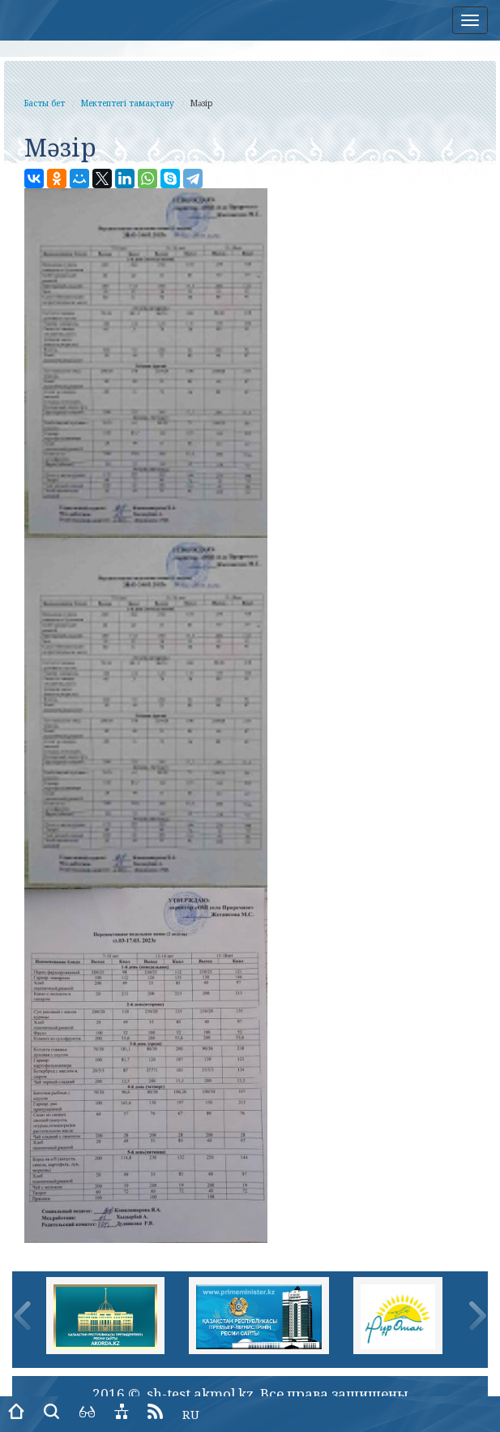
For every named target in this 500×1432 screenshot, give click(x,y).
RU (190, 1414)
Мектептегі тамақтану (127, 103)
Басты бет (44, 103)
